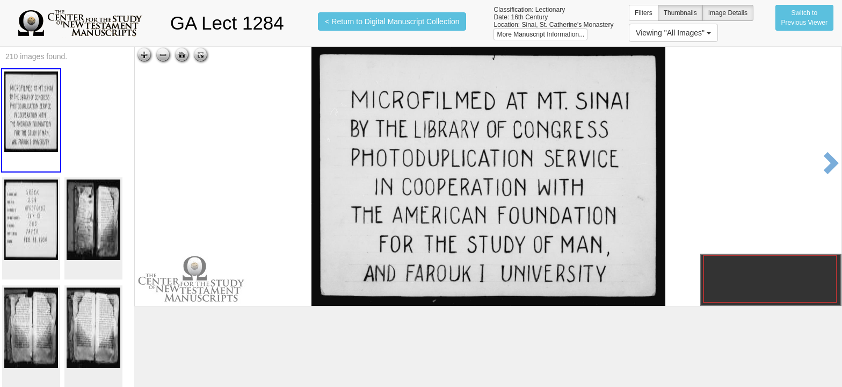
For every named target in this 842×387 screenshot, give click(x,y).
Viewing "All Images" (673, 32)
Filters (643, 13)
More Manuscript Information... (540, 34)
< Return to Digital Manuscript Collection (392, 21)
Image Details (727, 13)
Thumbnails (680, 13)
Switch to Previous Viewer (804, 17)
